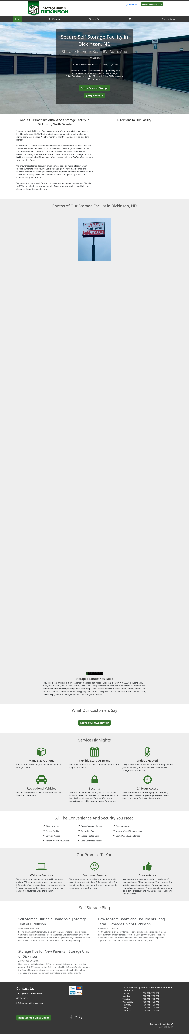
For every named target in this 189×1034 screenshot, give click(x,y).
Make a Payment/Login (152, 4)
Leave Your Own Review (94, 722)
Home (17, 19)
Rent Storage (54, 19)
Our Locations (168, 19)
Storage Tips (94, 19)
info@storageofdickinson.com (29, 1003)
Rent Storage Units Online (33, 1017)
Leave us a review (166, 1027)
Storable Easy (166, 1024)
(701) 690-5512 (132, 4)
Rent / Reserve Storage (94, 88)
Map (131, 19)
